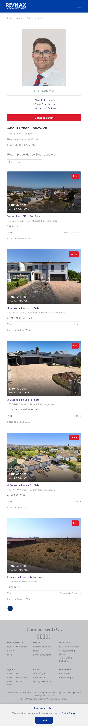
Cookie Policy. (68, 713)
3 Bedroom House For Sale (23, 322)
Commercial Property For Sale (25, 591)
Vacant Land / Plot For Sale (23, 230)
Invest (36, 651)
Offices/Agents (40, 673)
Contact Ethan (44, 118)
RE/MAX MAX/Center (17, 677)
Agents (20, 18)
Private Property (67, 677)
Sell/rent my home (42, 655)
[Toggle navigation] (79, 6)
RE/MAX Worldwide (17, 647)
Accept (44, 720)
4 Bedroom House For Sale (23, 499)
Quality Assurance (42, 681)
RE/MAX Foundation (69, 647)
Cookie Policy (47, 696)
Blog (9, 655)
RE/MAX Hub (13, 673)
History (10, 651)
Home (10, 18)
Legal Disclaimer (65, 692)
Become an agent (42, 647)
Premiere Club (40, 677)
